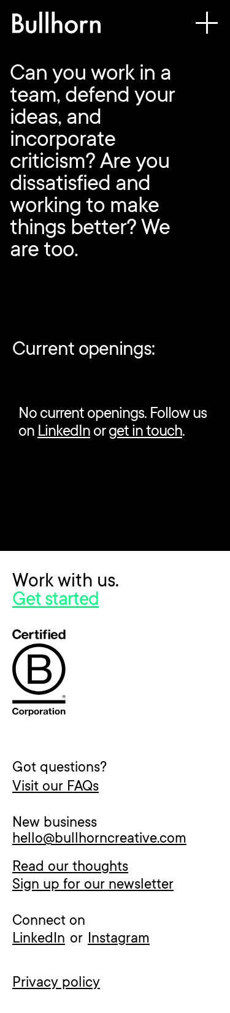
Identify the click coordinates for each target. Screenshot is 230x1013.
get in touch (145, 432)
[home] (56, 25)
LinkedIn (63, 432)
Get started (55, 600)
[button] (207, 26)
